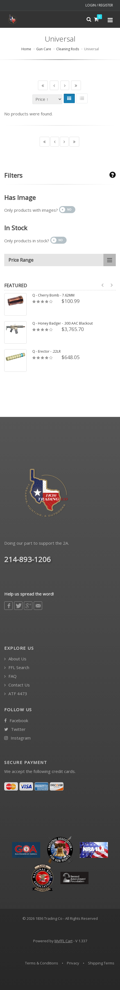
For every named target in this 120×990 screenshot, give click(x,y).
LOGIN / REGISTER (99, 5)
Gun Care (43, 49)
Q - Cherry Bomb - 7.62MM (53, 295)
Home (26, 49)
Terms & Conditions (41, 963)
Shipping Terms (101, 963)
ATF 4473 (15, 693)
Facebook (16, 720)
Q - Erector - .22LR (46, 351)
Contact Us (17, 685)
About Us (15, 658)
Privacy (73, 963)
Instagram (17, 738)
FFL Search (16, 667)
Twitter (15, 729)
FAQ (10, 676)
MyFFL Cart (64, 940)
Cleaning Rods (67, 49)
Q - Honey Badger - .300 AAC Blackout (62, 323)
